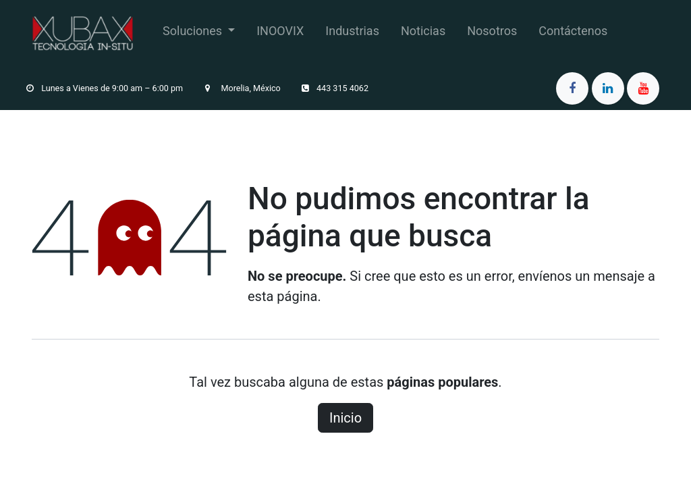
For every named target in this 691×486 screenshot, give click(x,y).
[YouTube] (643, 88)
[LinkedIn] (608, 88)
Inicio (345, 418)
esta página (282, 296)
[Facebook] (572, 88)
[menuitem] (199, 33)
